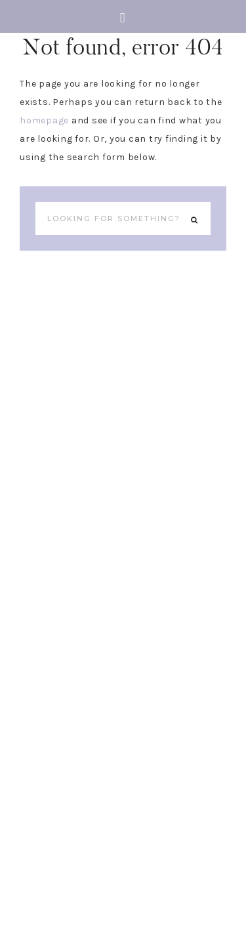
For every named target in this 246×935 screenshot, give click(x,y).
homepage (44, 120)
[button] (123, 16)
